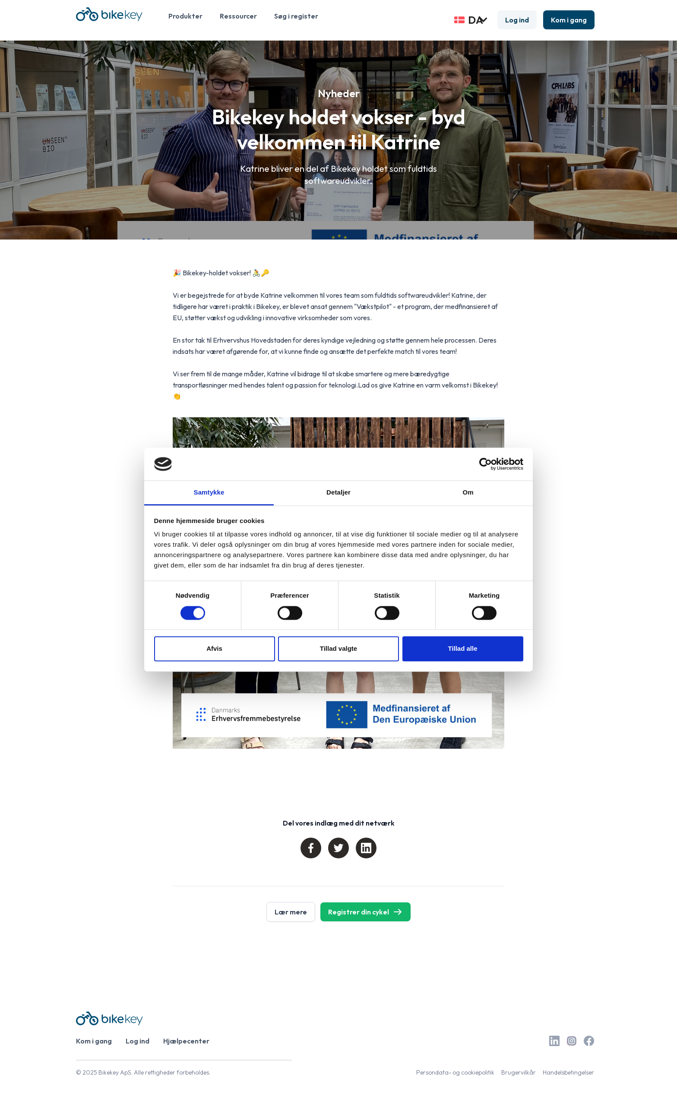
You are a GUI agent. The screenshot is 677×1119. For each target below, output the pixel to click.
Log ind (517, 20)
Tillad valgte (338, 648)
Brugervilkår (518, 1072)
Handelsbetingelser (568, 1072)
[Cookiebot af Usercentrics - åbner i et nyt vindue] (485, 463)
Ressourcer (238, 16)
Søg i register (296, 16)
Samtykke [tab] (209, 492)
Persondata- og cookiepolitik (455, 1072)
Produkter (185, 16)
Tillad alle (462, 648)
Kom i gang (569, 20)
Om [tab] (467, 492)
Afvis (214, 648)
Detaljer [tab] (338, 492)
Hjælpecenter (186, 1041)
